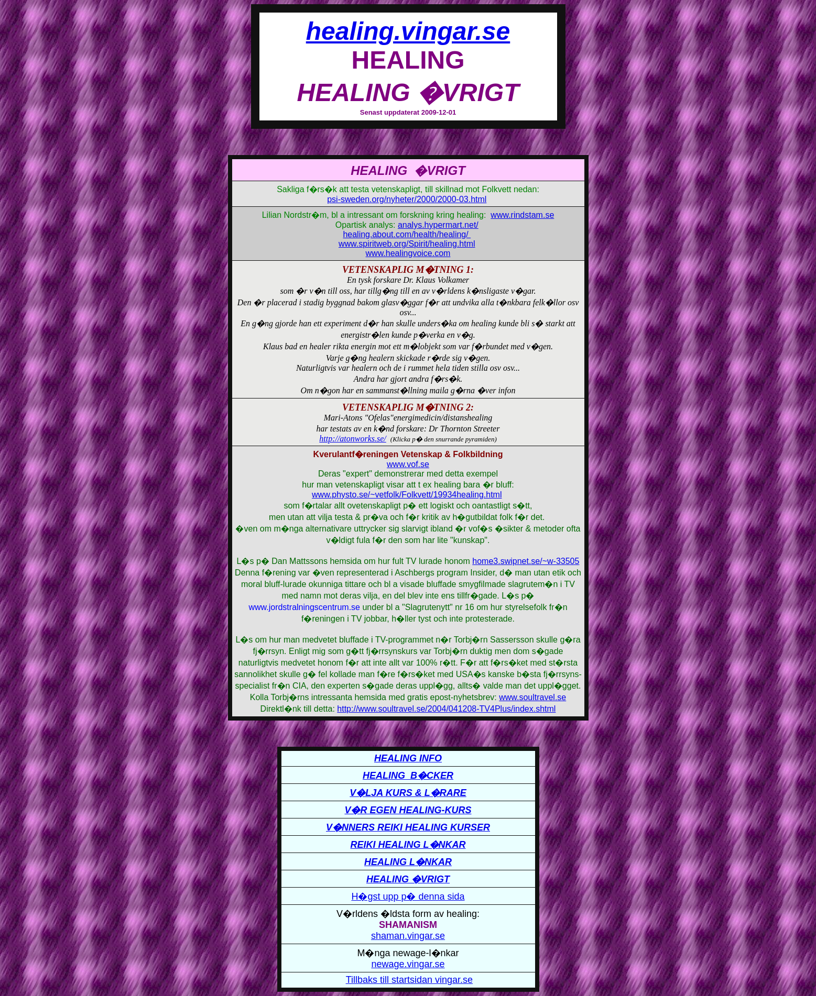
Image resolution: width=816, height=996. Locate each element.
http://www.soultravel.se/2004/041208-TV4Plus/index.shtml (446, 708)
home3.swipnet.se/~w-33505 (525, 561)
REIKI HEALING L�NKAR (408, 844)
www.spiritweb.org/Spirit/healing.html (407, 243)
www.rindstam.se (522, 215)
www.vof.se (408, 464)
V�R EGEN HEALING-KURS (407, 810)
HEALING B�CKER (408, 775)
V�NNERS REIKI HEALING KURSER (408, 827)
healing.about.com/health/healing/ (407, 234)
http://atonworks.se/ (352, 438)
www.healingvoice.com (408, 253)
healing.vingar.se (408, 31)
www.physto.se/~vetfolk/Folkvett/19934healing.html (407, 494)
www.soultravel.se (532, 697)
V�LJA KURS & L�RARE (408, 793)
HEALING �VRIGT (408, 879)
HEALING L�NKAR (408, 862)
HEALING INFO (408, 758)
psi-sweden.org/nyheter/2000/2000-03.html (406, 199)
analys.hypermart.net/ (438, 224)
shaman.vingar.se (408, 936)
